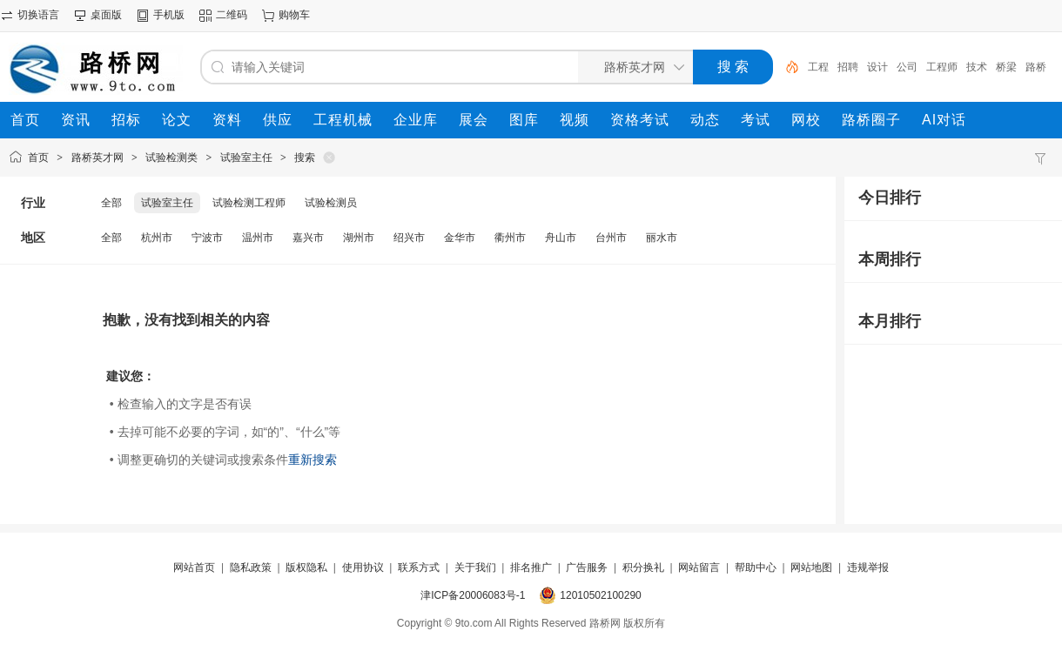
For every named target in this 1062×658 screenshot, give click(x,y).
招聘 (847, 67)
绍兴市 (409, 238)
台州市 (611, 238)
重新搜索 (312, 460)
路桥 (1035, 67)
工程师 (942, 67)
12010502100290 (600, 595)
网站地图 (811, 567)
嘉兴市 (308, 238)
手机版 (169, 15)
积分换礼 (643, 567)
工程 (818, 67)
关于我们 (475, 567)
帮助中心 (755, 567)
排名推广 (531, 567)
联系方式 (419, 567)
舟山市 (560, 238)
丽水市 (661, 238)
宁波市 (207, 238)
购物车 (294, 15)
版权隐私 (306, 567)
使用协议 (363, 567)
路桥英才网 (97, 157)
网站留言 (699, 567)
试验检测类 (171, 157)
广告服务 (587, 567)
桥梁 (1006, 67)
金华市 (459, 238)
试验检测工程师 (249, 203)
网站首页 (194, 567)
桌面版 (106, 15)
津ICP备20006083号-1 (472, 595)
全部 (111, 203)
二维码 (231, 15)
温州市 (257, 238)
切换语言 (38, 15)
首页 (38, 157)
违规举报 (868, 567)
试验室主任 (246, 157)
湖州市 (358, 238)
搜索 (304, 157)
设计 (877, 67)
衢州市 (510, 238)
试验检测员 (331, 203)
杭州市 (156, 238)
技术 (976, 67)
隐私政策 (251, 567)
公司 (907, 67)
